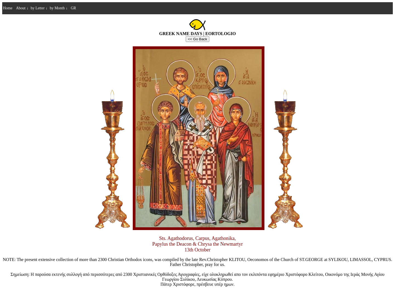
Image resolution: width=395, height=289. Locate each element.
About (22, 8)
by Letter (39, 8)
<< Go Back (197, 39)
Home (7, 8)
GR (73, 8)
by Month (58, 8)
